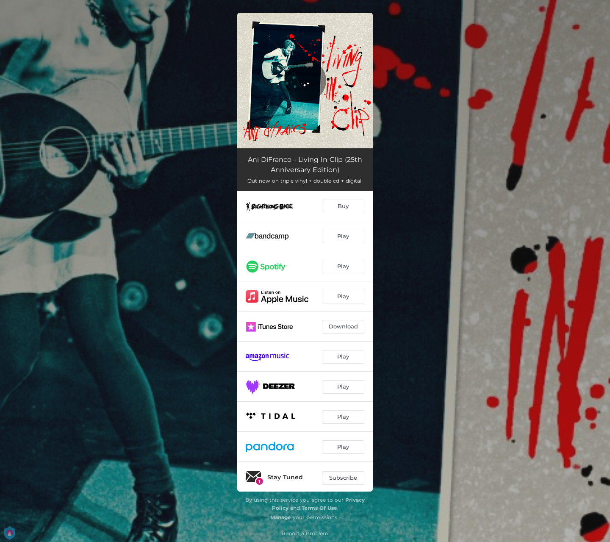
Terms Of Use (319, 508)
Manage (280, 517)
